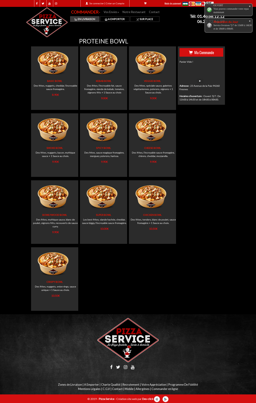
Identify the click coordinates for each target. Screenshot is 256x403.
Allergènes (142, 389)
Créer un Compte (115, 3)
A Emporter (115, 19)
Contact (154, 12)
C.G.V (106, 389)
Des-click (147, 398)
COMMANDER (85, 11)
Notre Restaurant (134, 12)
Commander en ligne (165, 389)
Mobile (129, 389)
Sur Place (145, 19)
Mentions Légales (89, 389)
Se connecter (96, 3)
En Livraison (84, 19)
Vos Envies (111, 12)
